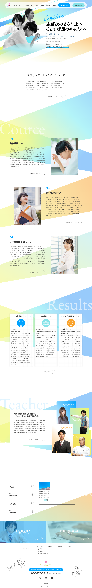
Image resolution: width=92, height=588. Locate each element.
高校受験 (22, 511)
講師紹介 (48, 5)
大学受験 (22, 503)
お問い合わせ (78, 5)
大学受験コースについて (74, 222)
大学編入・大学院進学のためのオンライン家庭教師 (45, 569)
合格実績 (42, 5)
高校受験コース (41, 549)
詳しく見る (39, 539)
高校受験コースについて (38, 173)
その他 (22, 486)
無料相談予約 (64, 5)
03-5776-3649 (46, 573)
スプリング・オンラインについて (21, 5)
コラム (54, 5)
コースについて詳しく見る (46, 371)
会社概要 (46, 583)
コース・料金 (34, 5)
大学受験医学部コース (43, 553)
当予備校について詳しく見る (57, 96)
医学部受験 (22, 494)
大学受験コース (41, 551)
